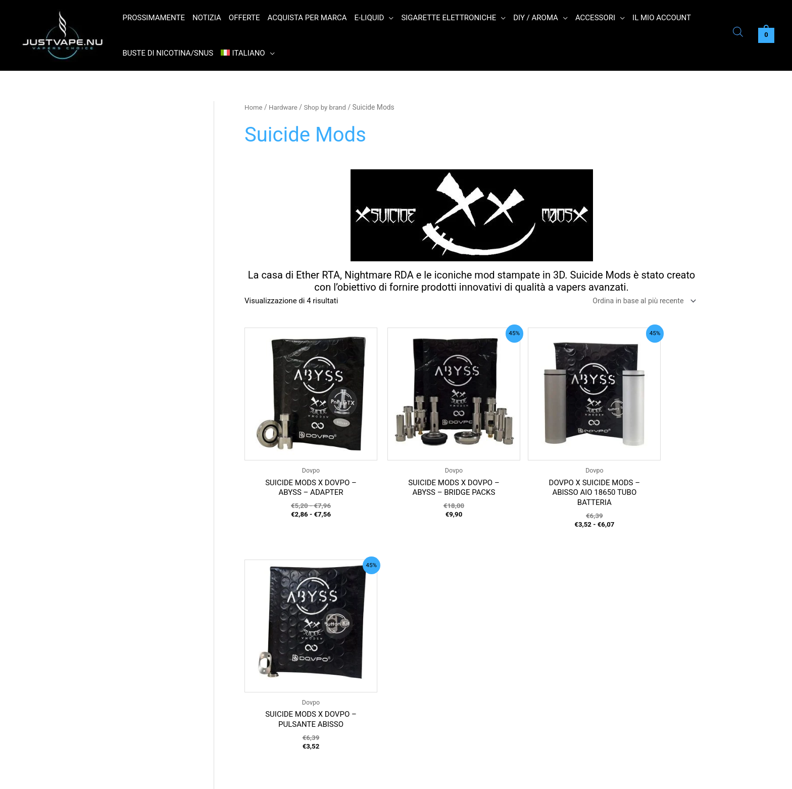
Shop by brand (328, 107)
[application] (388, 17)
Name (419, 669)
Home (253, 107)
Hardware (285, 107)
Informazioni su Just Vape (295, 712)
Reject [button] (600, 775)
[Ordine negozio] (640, 301)
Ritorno (263, 672)
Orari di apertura (278, 612)
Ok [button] (571, 775)
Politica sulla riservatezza (294, 652)
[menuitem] (248, 53)
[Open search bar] (738, 33)
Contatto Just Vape (283, 692)
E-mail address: (435, 714)
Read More (635, 774)
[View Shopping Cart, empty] (766, 35)
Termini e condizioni (285, 632)
